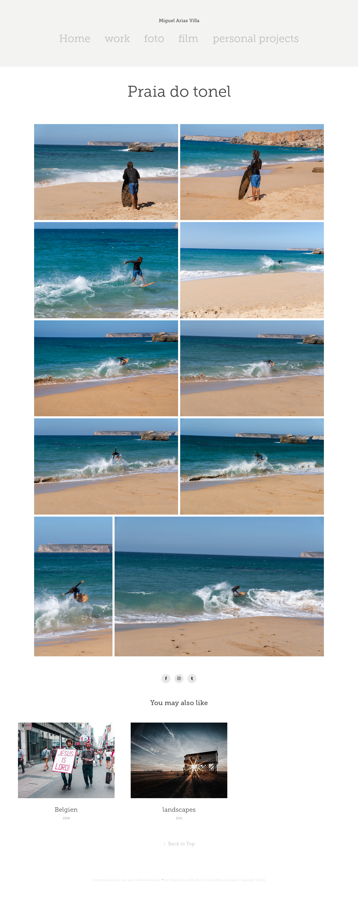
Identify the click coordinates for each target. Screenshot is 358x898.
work (117, 38)
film (188, 38)
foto (154, 38)
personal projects (256, 38)
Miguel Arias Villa (179, 20)
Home (74, 38)
